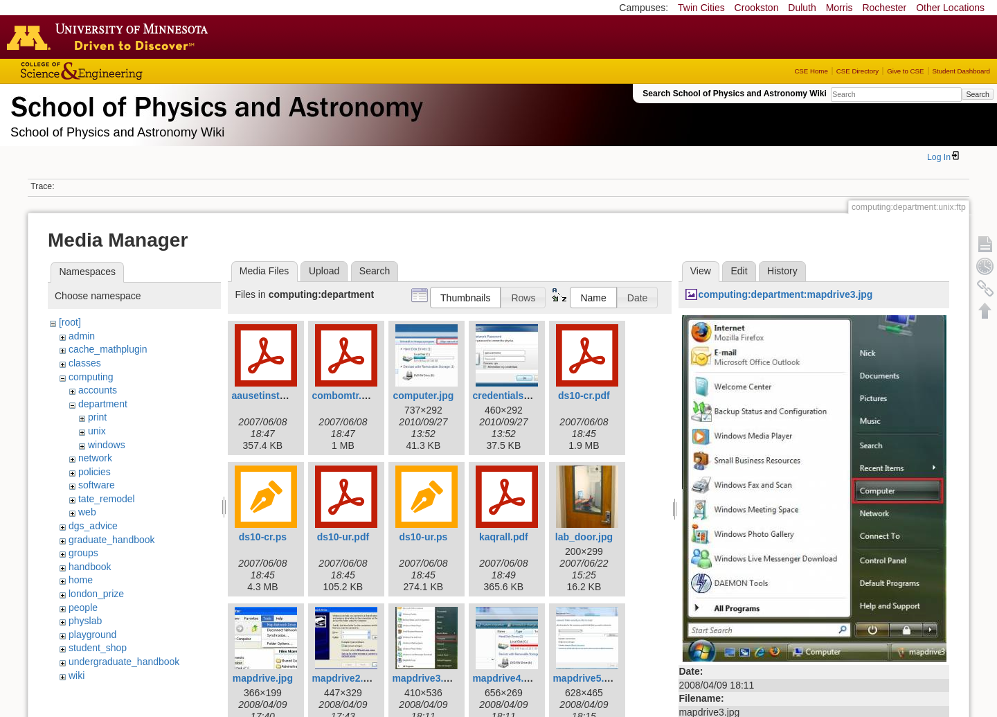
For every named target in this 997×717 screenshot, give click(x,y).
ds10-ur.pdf (343, 536)
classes (85, 363)
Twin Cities (701, 7)
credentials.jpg (506, 395)
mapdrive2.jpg (344, 678)
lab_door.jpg (584, 536)
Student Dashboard (961, 71)
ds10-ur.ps (423, 536)
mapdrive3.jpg (425, 678)
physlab (85, 620)
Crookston (757, 7)
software (96, 484)
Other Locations (950, 7)
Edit (738, 270)
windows (106, 444)
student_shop (98, 647)
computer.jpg (423, 395)
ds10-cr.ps (263, 536)
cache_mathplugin (108, 349)
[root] (70, 322)
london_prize (96, 593)
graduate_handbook (112, 539)
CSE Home (810, 71)
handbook (90, 566)
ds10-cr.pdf (584, 395)
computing (91, 376)
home (81, 579)
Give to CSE (905, 71)
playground (92, 634)
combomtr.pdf (344, 395)
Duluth (802, 7)
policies (94, 471)
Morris (839, 7)
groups (83, 552)
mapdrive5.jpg (585, 678)
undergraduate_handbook (124, 661)
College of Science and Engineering (124, 71)
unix (97, 430)
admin (82, 336)
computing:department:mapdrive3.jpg (785, 294)
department (102, 403)
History (782, 270)
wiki (76, 675)
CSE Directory (857, 71)
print (97, 417)
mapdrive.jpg (263, 678)
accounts (97, 390)
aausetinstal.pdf (268, 395)
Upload (324, 270)
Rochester (884, 7)
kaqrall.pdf (503, 536)
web (87, 511)
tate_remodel (106, 498)
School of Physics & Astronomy (214, 104)
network (95, 457)
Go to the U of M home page (111, 36)
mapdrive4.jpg (505, 678)
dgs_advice (93, 525)
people (83, 607)
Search (977, 94)
